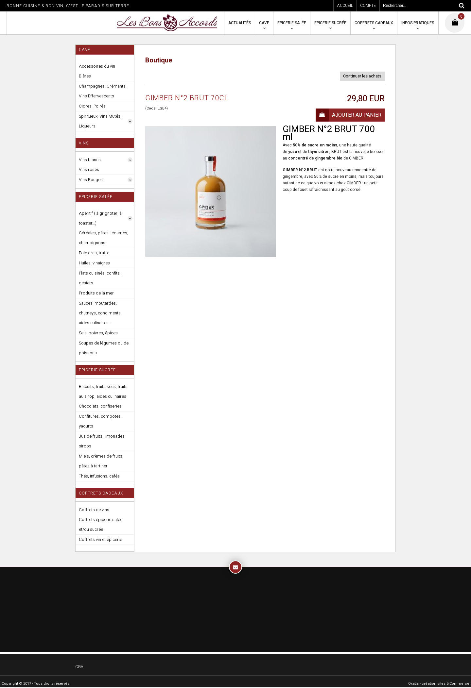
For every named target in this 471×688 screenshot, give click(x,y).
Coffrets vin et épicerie (100, 539)
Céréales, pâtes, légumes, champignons (103, 238)
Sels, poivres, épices (98, 333)
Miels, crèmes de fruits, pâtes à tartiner (101, 461)
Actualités (239, 23)
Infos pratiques (417, 23)
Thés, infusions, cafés (99, 476)
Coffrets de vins (94, 510)
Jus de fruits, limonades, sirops (102, 441)
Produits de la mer (96, 293)
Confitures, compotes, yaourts (100, 421)
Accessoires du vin (97, 66)
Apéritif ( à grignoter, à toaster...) (100, 218)
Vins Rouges (91, 179)
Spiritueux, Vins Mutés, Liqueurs (100, 121)
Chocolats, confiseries (100, 406)
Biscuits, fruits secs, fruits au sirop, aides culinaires (103, 391)
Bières (85, 76)
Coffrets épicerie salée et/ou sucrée (100, 524)
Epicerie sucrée (330, 23)
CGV (79, 667)
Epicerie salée (291, 23)
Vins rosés (89, 169)
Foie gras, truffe (94, 253)
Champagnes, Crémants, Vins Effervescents (103, 91)
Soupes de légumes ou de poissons (104, 348)
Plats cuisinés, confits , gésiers (100, 278)
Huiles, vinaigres (94, 263)
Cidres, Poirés (92, 106)
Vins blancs (90, 160)
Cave (264, 23)
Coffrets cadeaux (374, 23)
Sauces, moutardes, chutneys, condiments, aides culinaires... (100, 313)
